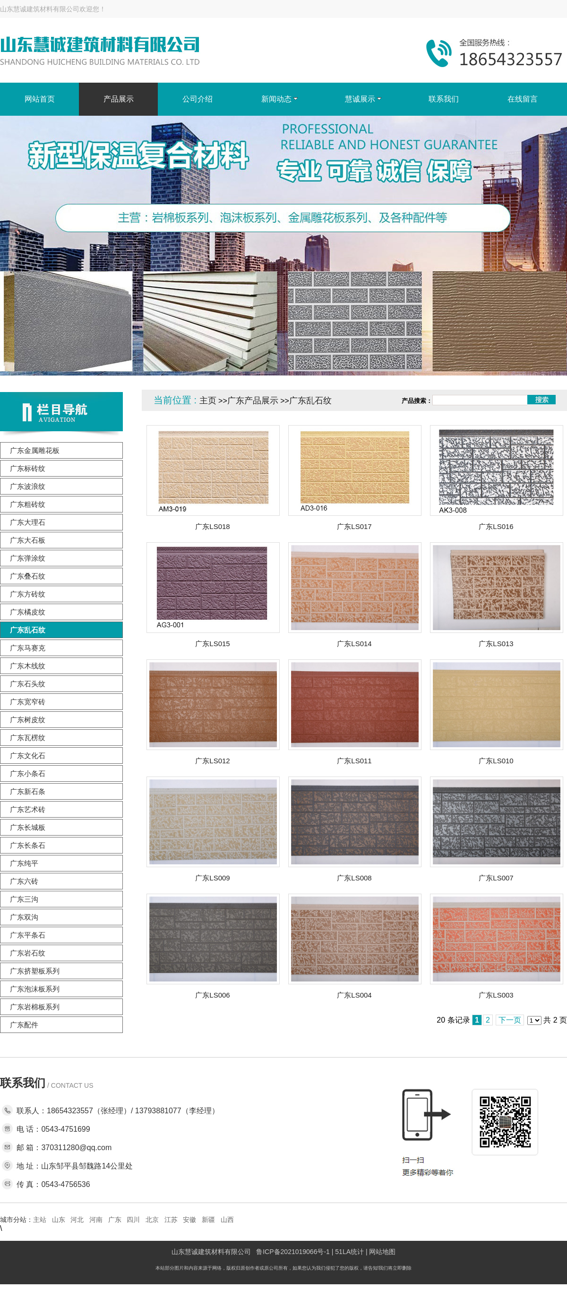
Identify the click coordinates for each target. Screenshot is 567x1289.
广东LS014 (354, 644)
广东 (114, 1219)
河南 (96, 1219)
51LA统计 (349, 1251)
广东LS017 (354, 526)
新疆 (208, 1219)
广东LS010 (496, 761)
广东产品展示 (252, 400)
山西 (227, 1219)
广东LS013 (496, 644)
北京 (152, 1219)
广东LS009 (212, 878)
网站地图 (382, 1251)
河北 (77, 1219)
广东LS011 (354, 761)
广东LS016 (496, 526)
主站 (39, 1219)
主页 (207, 400)
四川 (133, 1219)
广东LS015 (212, 644)
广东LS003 (496, 995)
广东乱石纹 (310, 400)
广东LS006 (212, 995)
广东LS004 (354, 995)
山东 (58, 1219)
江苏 (171, 1219)
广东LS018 (212, 526)
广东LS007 (496, 878)
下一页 (509, 1020)
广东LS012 (212, 761)
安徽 (189, 1219)
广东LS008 (354, 878)
